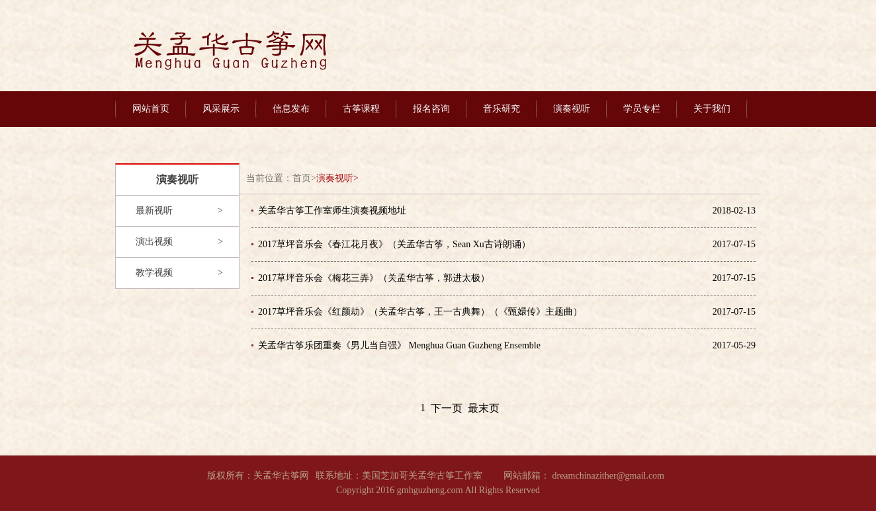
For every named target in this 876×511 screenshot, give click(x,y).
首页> (304, 178)
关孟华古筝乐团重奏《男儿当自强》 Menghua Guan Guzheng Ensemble (399, 345)
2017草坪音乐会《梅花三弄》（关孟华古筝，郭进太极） (374, 278)
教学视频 (154, 273)
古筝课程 (361, 109)
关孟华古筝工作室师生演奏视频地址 (332, 211)
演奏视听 (571, 109)
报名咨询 (431, 109)
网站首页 (150, 109)
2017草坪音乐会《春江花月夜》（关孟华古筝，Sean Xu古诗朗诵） (394, 244)
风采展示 (221, 109)
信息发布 (291, 109)
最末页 (484, 408)
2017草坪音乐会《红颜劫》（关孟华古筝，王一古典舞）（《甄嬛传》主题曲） (420, 312)
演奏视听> (337, 178)
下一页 (446, 408)
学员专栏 (641, 109)
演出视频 (154, 242)
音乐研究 (501, 109)
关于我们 (711, 109)
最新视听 (154, 211)
